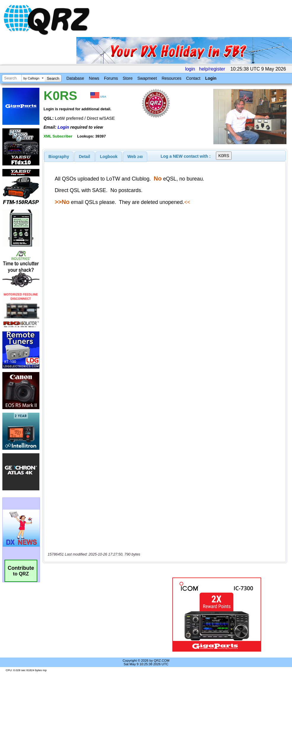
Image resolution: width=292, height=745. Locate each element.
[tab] (59, 156)
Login (210, 78)
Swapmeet (147, 78)
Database (75, 78)
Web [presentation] (135, 156)
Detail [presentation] (84, 156)
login (190, 68)
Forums (111, 78)
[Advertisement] (99, 614)
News (94, 78)
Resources (172, 78)
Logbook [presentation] (109, 156)
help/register (212, 68)
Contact (193, 78)
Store (127, 78)
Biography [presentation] (59, 156)
